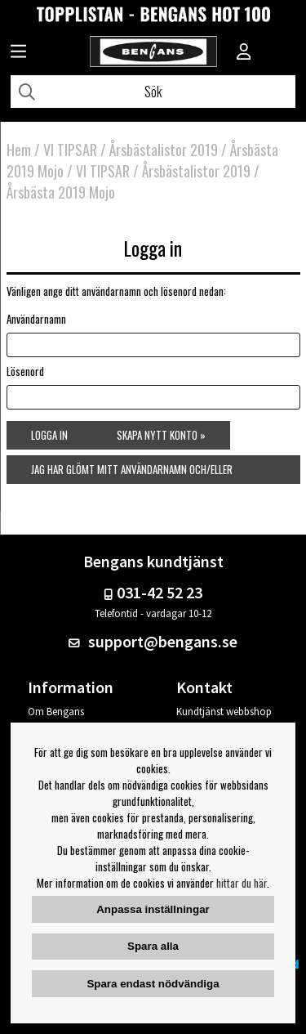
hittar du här (241, 883)
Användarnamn (36, 319)
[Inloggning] (244, 53)
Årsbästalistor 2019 (163, 149)
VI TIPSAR (70, 149)
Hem (19, 149)
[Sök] (153, 91)
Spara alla (153, 946)
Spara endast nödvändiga (152, 984)
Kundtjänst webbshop (224, 711)
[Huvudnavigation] (18, 53)
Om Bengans (56, 711)
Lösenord (25, 371)
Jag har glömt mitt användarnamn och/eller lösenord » (132, 472)
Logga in (49, 435)
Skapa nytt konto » (161, 435)
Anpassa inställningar (153, 909)
